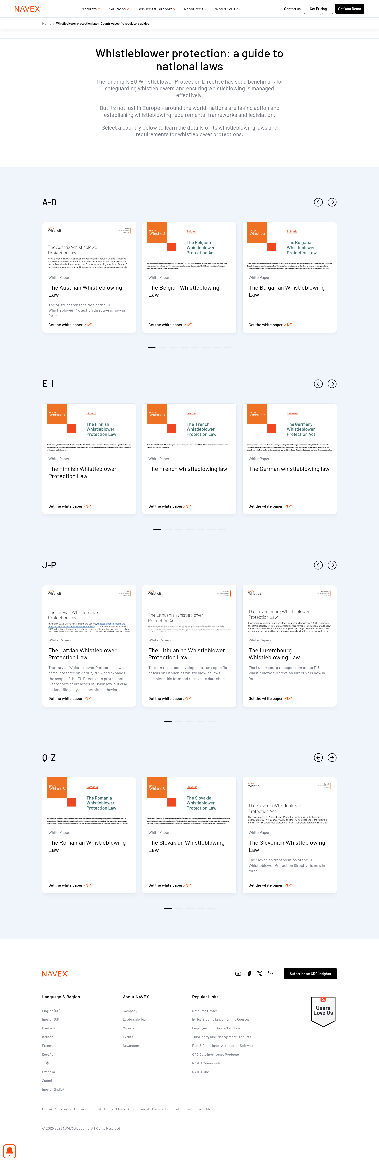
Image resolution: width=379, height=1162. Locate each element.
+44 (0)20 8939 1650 (296, 5)
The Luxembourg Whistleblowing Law (274, 655)
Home (46, 33)
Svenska (48, 1073)
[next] (332, 202)
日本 (45, 1065)
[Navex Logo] (41, 19)
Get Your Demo (337, 18)
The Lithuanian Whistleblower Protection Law (186, 655)
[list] (335, 5)
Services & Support (155, 18)
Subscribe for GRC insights (310, 975)
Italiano (48, 1038)
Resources (193, 18)
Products (89, 18)
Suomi (47, 1082)
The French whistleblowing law (187, 469)
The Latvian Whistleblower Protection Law (82, 655)
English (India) (53, 1091)
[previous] (318, 202)
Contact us (280, 18)
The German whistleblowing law (289, 469)
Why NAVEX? (226, 18)
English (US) (51, 1012)
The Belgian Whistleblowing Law (183, 291)
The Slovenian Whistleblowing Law (287, 848)
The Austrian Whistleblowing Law (85, 291)
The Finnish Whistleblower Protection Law (82, 473)
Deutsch (48, 1030)
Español (48, 1056)
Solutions (117, 18)
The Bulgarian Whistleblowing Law (287, 291)
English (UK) (51, 1021)
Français (48, 1047)
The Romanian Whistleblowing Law (87, 848)
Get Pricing (305, 18)
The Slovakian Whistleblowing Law (186, 848)
